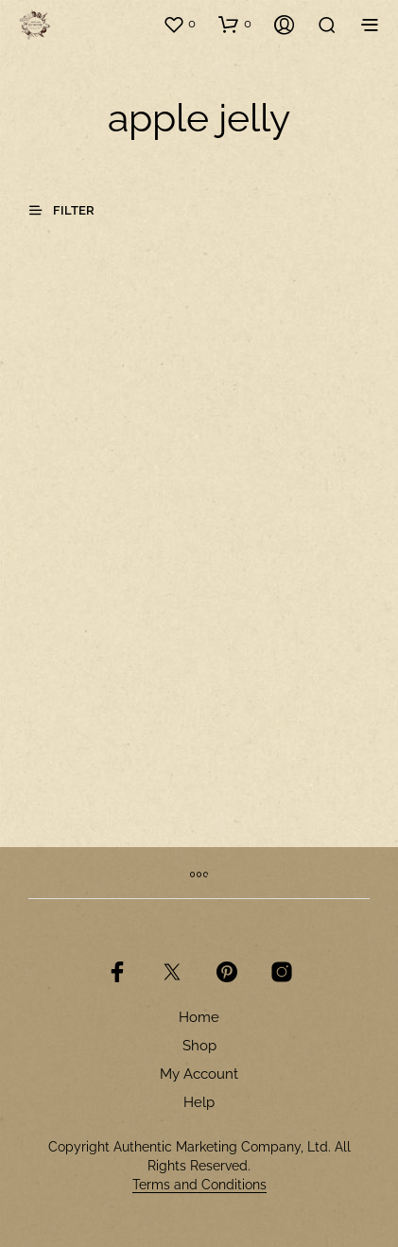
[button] (179, 23)
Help (199, 1102)
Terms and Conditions (199, 1185)
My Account (199, 1073)
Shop (199, 1045)
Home (199, 1017)
